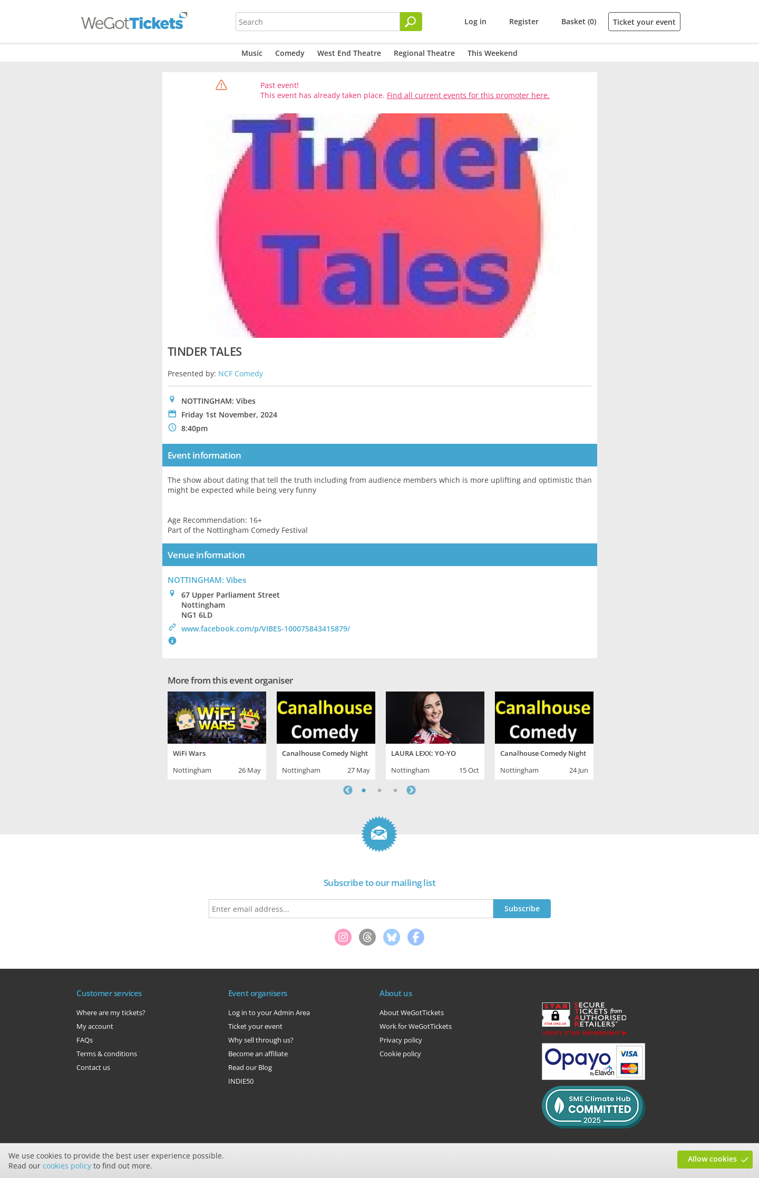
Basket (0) (578, 21)
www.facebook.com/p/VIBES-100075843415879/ (265, 629)
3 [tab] (395, 790)
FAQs (84, 1040)
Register (524, 21)
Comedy (290, 53)
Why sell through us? (261, 1040)
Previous (348, 790)
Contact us (93, 1067)
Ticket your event (644, 22)
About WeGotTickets (412, 1012)
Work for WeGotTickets (416, 1026)
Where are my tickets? (110, 1012)
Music (251, 53)
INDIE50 (241, 1081)
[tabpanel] (216, 734)
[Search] (411, 21)
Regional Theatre (424, 53)
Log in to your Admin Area (269, 1012)
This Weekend (493, 53)
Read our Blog (250, 1067)
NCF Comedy (240, 373)
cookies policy (67, 1166)
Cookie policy (400, 1053)
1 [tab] (363, 790)
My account (94, 1026)
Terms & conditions (106, 1053)
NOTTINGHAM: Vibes (207, 580)
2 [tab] (379, 790)
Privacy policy (401, 1040)
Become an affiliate (258, 1053)
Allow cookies (712, 1159)
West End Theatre (349, 53)
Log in (475, 21)
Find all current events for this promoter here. (468, 95)
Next (411, 790)
